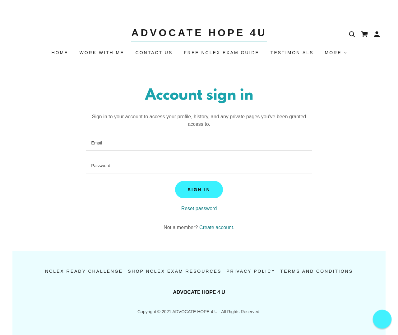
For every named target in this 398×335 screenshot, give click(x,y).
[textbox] (199, 143)
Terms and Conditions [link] (316, 271)
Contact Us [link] (154, 52)
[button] (377, 34)
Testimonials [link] (292, 52)
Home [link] (60, 52)
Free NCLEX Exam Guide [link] (221, 52)
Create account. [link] (216, 227)
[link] (199, 34)
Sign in (198, 189)
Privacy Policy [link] (250, 271)
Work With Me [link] (102, 52)
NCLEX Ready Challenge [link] (84, 271)
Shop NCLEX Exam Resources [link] (174, 271)
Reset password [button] (199, 208)
